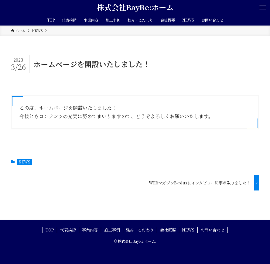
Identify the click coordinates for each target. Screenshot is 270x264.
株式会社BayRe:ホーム (135, 7)
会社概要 (168, 230)
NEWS (24, 161)
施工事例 (112, 230)
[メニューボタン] (262, 7)
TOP (50, 230)
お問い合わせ (212, 230)
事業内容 (90, 230)
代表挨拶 (68, 230)
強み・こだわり (140, 230)
